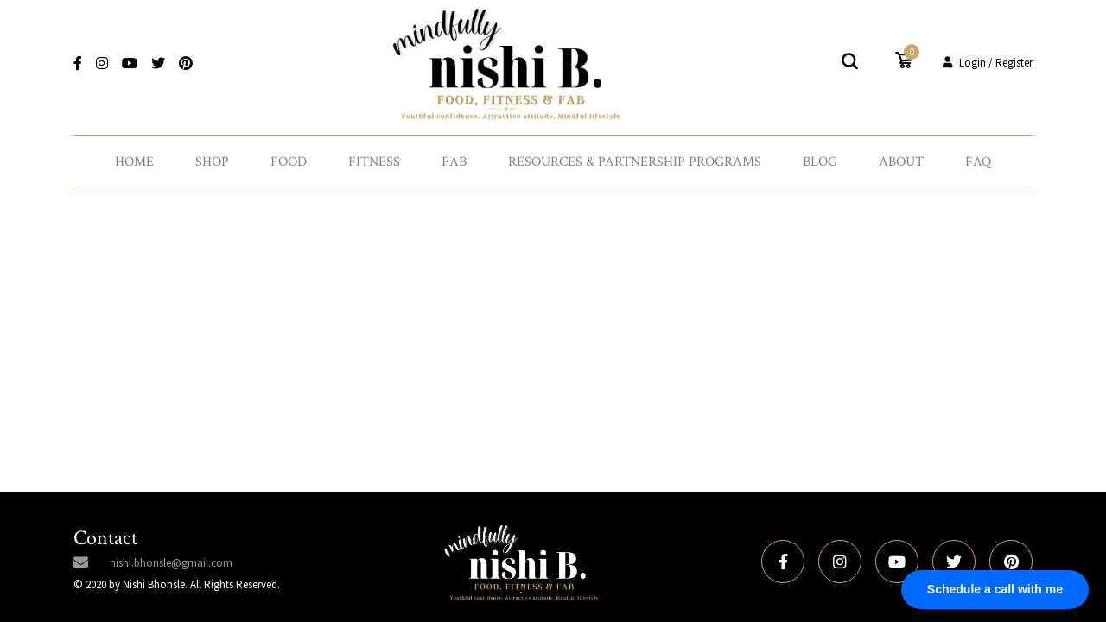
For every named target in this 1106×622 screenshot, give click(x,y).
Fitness (374, 162)
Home (134, 162)
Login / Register (988, 62)
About (901, 162)
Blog (820, 162)
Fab (454, 162)
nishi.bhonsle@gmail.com (171, 562)
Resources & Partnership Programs (634, 162)
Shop (212, 162)
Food (288, 162)
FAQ (978, 162)
